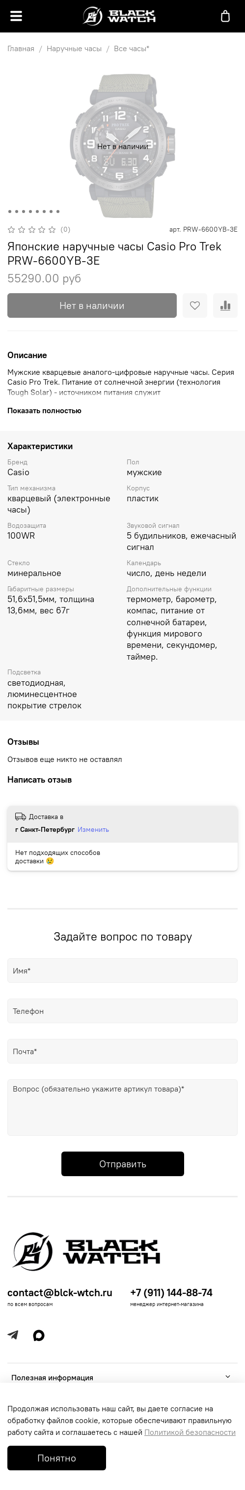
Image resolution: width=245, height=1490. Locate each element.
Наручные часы (74, 48)
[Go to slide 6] (43, 211)
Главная (20, 48)
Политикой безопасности (190, 1432)
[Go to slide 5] (36, 211)
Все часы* (131, 48)
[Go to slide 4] (29, 211)
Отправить (122, 1163)
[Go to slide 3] (23, 211)
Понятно (56, 1458)
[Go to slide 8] (57, 211)
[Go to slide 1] (9, 211)
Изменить (93, 829)
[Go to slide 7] (50, 211)
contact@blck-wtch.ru (59, 1292)
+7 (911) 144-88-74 (171, 1292)
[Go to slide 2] (16, 211)
